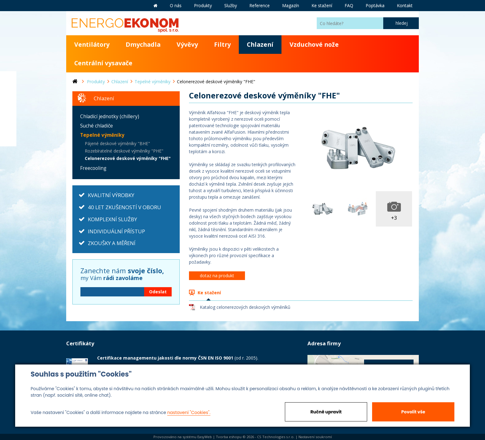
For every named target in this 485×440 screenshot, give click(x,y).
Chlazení (260, 44)
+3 (394, 217)
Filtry (222, 44)
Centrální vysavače (103, 63)
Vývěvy (187, 44)
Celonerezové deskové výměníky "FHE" (128, 158)
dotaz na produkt (217, 275)
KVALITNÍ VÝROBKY (111, 195)
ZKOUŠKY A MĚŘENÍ (111, 243)
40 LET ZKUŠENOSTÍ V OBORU (124, 207)
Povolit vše (413, 412)
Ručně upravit (325, 412)
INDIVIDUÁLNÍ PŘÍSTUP (116, 231)
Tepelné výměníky (102, 135)
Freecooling (93, 168)
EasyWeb (204, 436)
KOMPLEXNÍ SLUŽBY (112, 219)
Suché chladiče (96, 126)
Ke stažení (209, 292)
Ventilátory (91, 44)
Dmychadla (143, 44)
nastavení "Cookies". (188, 412)
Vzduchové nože (314, 44)
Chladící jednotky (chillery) (109, 116)
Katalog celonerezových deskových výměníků (245, 307)
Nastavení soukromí (315, 436)
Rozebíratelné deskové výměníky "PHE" (124, 151)
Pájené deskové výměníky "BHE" (117, 143)
